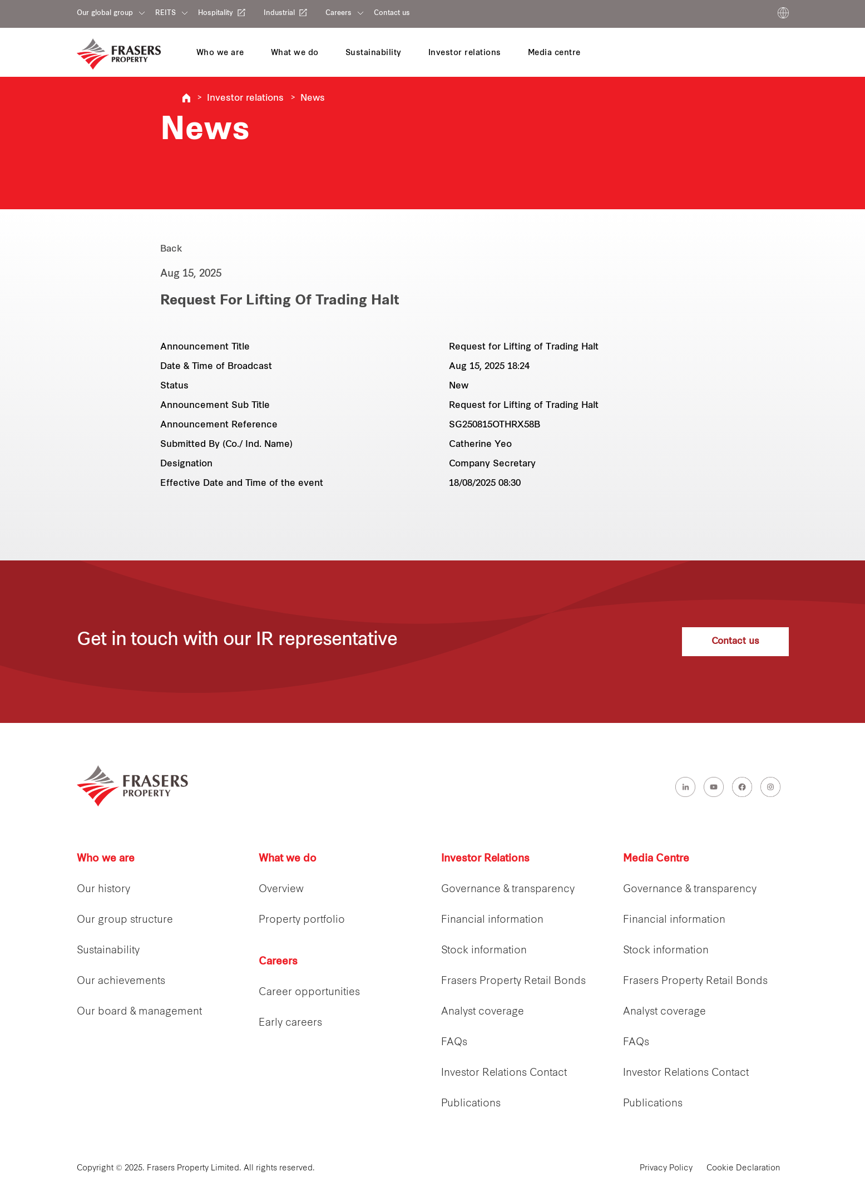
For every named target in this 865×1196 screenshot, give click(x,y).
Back (171, 249)
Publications (471, 1104)
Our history (103, 889)
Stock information (484, 951)
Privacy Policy (666, 1168)
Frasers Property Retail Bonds (513, 981)
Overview (281, 889)
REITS (165, 13)
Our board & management (139, 1012)
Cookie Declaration (743, 1168)
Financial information (492, 920)
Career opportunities (309, 992)
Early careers (290, 1023)
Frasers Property (186, 97)
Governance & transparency (508, 889)
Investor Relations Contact (504, 1073)
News (312, 98)
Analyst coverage (482, 1012)
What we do (288, 859)
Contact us (392, 13)
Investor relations (245, 98)
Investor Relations (485, 859)
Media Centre (656, 859)
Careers (338, 13)
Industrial (279, 13)
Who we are (106, 859)
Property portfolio (302, 920)
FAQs (454, 1042)
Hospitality (215, 13)
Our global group (105, 13)
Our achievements (121, 981)
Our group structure (125, 920)
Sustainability (108, 951)
